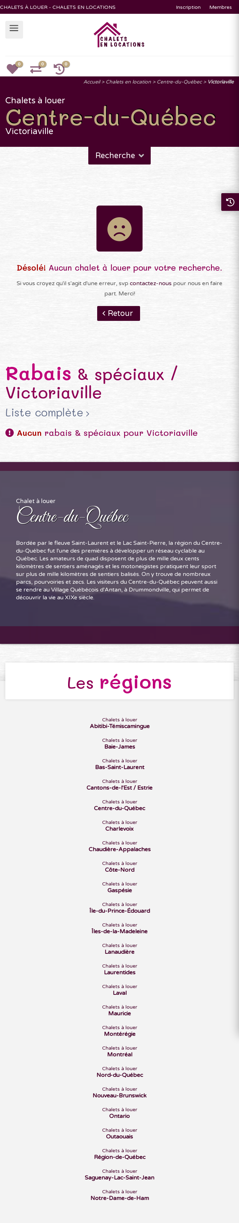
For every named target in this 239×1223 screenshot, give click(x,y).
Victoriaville (220, 82)
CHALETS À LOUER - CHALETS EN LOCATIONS (58, 7)
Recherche (120, 155)
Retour (120, 313)
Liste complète (44, 412)
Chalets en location (128, 82)
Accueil (91, 82)
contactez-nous (151, 283)
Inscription (188, 7)
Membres (220, 7)
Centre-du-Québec (179, 82)
